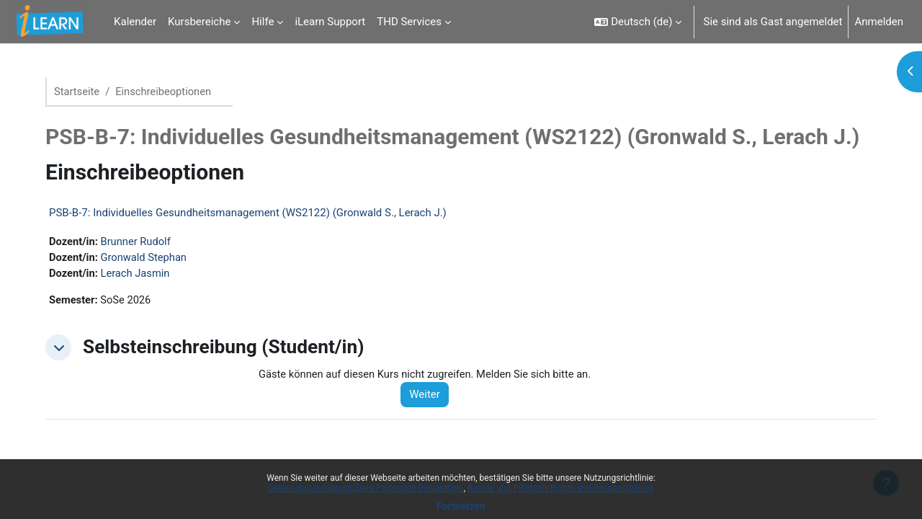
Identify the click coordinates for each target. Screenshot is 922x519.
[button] (638, 21)
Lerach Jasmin (142, 274)
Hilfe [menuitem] (262, 21)
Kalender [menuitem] (135, 21)
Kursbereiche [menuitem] (199, 21)
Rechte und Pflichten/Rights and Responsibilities (560, 488)
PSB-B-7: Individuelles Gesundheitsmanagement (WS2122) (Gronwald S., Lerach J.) (253, 213)
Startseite (83, 91)
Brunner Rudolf (143, 242)
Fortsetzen (461, 506)
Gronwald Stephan (151, 258)
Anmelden (878, 21)
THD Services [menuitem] (409, 21)
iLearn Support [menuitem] (330, 21)
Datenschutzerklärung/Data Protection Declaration (365, 488)
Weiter (431, 396)
